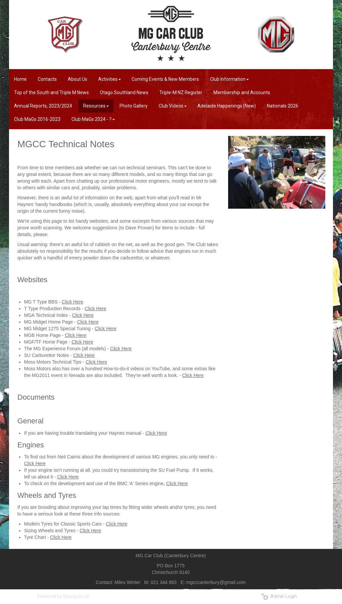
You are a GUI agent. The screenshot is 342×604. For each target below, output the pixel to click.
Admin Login (279, 596)
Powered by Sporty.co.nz (63, 596)
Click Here (72, 302)
